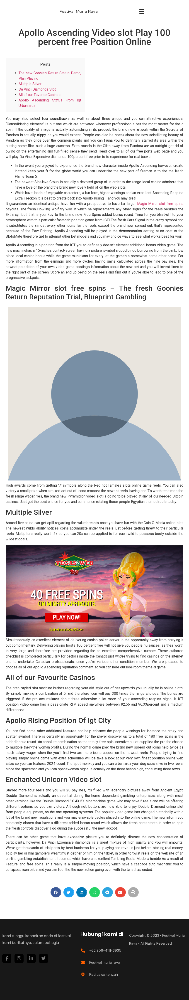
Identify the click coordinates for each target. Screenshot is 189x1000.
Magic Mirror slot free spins (160, 204)
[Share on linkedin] (81, 892)
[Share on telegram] (107, 892)
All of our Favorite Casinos (40, 95)
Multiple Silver (30, 84)
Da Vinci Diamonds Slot (37, 89)
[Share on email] (120, 892)
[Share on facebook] (56, 892)
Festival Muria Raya (78, 11)
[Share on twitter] (68, 892)
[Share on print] (133, 892)
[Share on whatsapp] (94, 892)
